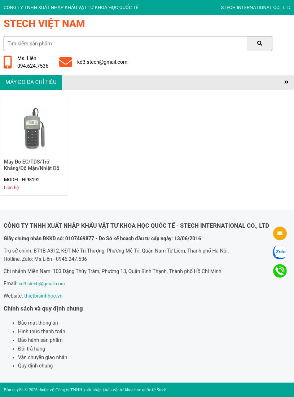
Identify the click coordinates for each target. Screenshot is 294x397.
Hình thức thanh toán (41, 331)
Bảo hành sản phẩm (40, 340)
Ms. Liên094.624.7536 (26, 62)
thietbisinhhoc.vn (43, 296)
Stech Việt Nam (44, 24)
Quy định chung (35, 366)
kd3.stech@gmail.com (93, 62)
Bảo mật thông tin (38, 323)
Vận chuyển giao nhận (42, 357)
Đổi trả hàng (31, 349)
